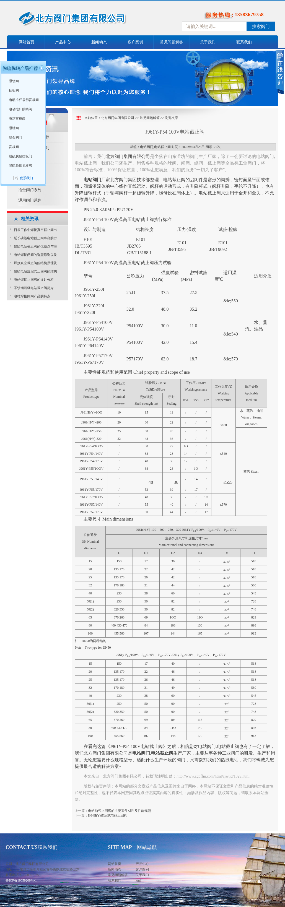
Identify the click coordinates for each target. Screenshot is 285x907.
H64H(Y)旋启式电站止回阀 (107, 815)
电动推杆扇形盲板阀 (24, 100)
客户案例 (135, 42)
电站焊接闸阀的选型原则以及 (35, 255)
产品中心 (63, 42)
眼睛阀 (14, 128)
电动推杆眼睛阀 (20, 109)
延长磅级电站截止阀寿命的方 (35, 238)
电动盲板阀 (17, 119)
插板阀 (14, 90)
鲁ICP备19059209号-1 (21, 880)
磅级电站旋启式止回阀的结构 (35, 271)
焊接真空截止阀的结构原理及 (35, 263)
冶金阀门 (15, 137)
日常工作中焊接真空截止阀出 (35, 230)
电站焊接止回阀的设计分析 (34, 280)
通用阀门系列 (30, 200)
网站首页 (26, 42)
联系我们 (244, 42)
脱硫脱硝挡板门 (20, 156)
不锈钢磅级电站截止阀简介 (34, 288)
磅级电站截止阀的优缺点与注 (35, 246)
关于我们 (208, 42)
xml (138, 880)
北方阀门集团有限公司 (117, 118)
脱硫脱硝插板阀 (20, 166)
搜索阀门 (261, 26)
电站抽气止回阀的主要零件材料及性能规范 (119, 811)
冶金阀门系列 (30, 190)
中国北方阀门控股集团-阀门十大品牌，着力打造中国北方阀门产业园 (87, 20)
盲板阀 (14, 147)
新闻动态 (99, 42)
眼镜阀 (14, 81)
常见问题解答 (171, 42)
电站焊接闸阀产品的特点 (32, 296)
